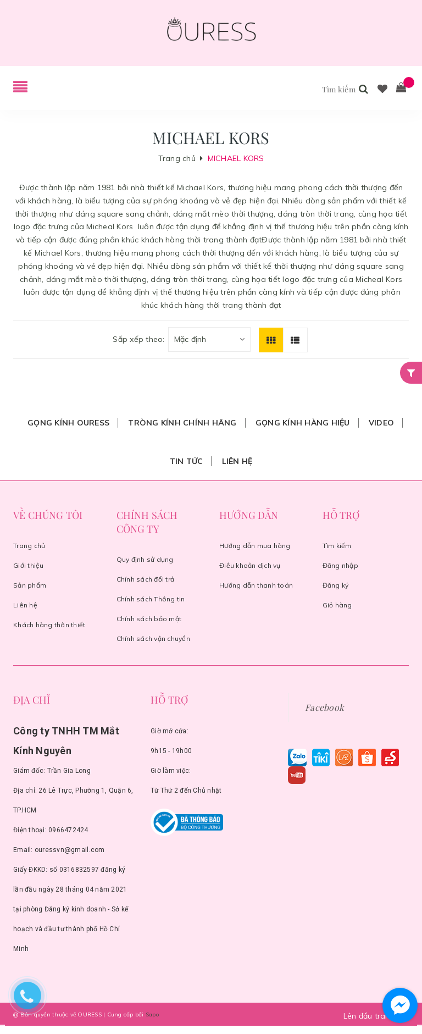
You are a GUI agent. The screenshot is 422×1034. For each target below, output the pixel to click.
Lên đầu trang (380, 1016)
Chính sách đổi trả (145, 579)
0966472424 (68, 830)
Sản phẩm (29, 585)
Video (381, 423)
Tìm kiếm (337, 545)
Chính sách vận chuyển (153, 638)
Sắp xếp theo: (138, 339)
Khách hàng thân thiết (49, 625)
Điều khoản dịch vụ (250, 565)
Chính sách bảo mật (149, 619)
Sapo (152, 1014)
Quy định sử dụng (145, 559)
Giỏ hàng (337, 605)
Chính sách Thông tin (150, 599)
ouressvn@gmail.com (70, 850)
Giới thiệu (28, 565)
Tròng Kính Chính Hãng (182, 423)
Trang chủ (29, 545)
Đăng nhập (340, 565)
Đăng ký (336, 585)
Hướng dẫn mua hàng (255, 545)
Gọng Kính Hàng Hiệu (303, 423)
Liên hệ (237, 461)
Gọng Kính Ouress (68, 423)
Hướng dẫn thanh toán (256, 585)
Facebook (324, 707)
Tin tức (186, 461)
